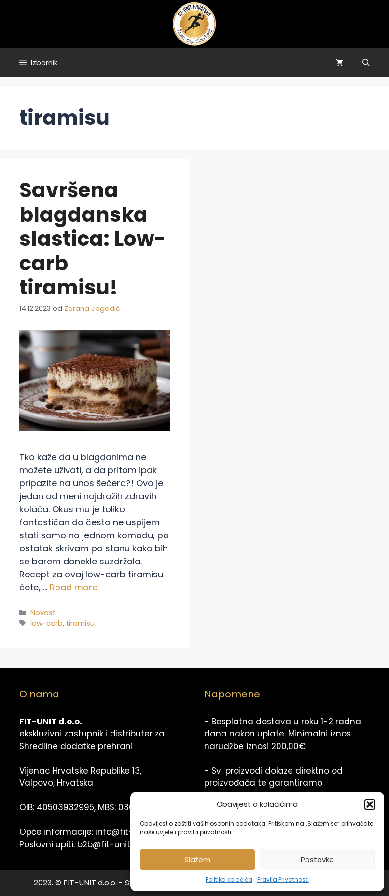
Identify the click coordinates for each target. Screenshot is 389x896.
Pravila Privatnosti (283, 879)
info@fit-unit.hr (127, 832)
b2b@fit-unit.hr (108, 844)
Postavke (317, 860)
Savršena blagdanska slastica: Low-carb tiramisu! (92, 239)
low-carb (46, 623)
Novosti (43, 612)
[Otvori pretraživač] (366, 62)
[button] (370, 804)
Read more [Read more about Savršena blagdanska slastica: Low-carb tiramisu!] (73, 587)
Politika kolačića (229, 879)
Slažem (197, 860)
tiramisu (80, 623)
